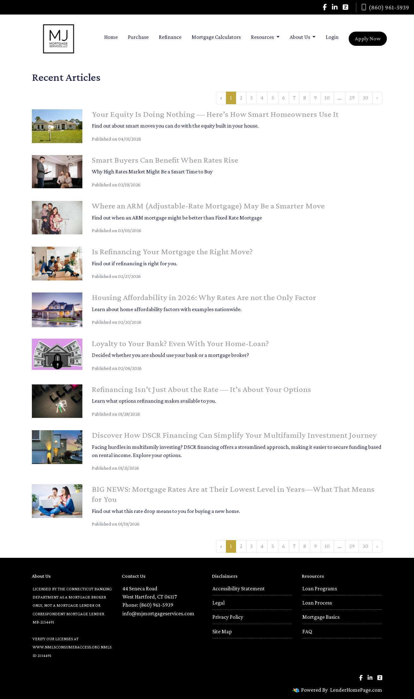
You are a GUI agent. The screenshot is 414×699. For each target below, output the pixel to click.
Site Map (222, 631)
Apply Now (368, 38)
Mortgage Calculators (216, 37)
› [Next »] (377, 97)
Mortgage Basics (321, 617)
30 (365, 97)
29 (352, 97)
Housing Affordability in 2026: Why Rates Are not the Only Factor (204, 297)
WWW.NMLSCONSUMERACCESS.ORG (66, 647)
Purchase (138, 37)
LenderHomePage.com (356, 690)
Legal (218, 603)
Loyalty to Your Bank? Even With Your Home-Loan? (180, 343)
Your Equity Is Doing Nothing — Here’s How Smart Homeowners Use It (215, 114)
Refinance (170, 37)
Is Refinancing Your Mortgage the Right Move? (172, 251)
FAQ (307, 631)
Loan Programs (319, 588)
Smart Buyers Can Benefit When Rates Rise (165, 160)
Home (111, 37)
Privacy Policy (227, 617)
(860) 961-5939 (385, 7)
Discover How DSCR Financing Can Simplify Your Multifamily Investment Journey (234, 435)
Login (332, 37)
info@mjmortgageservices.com (158, 613)
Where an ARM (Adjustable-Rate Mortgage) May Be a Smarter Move (208, 205)
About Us (300, 37)
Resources (263, 37)
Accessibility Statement (238, 588)
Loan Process (317, 603)
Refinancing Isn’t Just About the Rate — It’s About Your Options (201, 389)
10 (327, 97)
